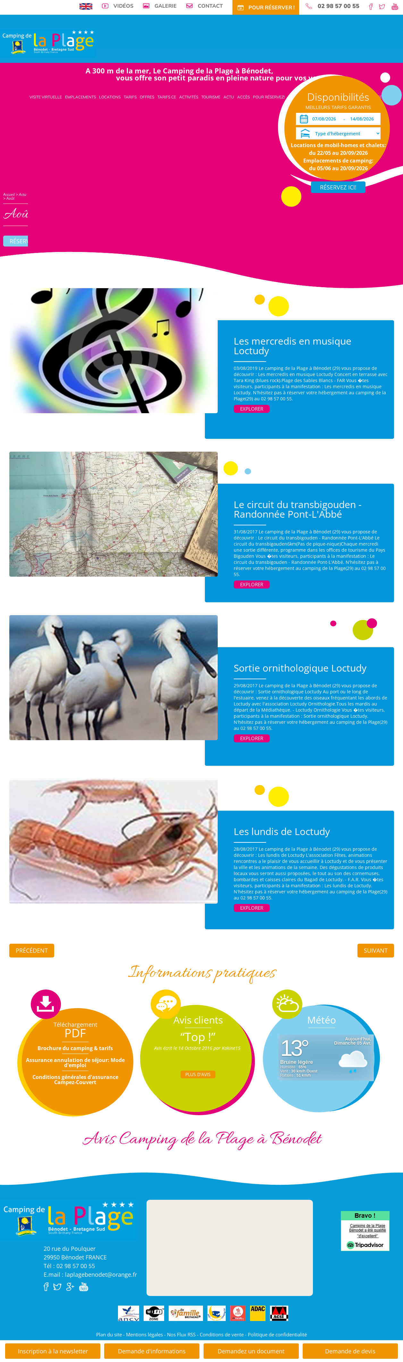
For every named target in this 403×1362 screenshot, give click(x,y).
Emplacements (80, 97)
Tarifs (130, 97)
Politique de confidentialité (277, 1334)
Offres (147, 97)
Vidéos (123, 5)
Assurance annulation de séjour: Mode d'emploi (75, 1063)
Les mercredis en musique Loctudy (292, 345)
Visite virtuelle (45, 97)
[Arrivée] (325, 119)
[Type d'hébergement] (338, 133)
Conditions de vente (222, 1334)
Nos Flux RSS (181, 1334)
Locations (110, 97)
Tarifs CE (166, 97)
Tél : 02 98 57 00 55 (69, 1266)
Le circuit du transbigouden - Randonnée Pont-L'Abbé (298, 509)
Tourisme (210, 97)
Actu (228, 97)
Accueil (9, 194)
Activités (188, 97)
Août (10, 198)
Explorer (251, 408)
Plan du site (109, 1334)
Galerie (166, 5)
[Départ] (363, 119)
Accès (243, 97)
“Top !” (198, 1037)
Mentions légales (144, 1334)
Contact (210, 5)
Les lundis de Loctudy (282, 831)
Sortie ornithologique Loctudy (300, 667)
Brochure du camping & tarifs (75, 1048)
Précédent (32, 950)
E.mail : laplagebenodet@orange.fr (90, 1274)
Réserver (23, 241)
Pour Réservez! (269, 97)
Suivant (376, 950)
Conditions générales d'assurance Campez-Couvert (75, 1080)
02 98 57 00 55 (338, 6)
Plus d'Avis (198, 1074)
